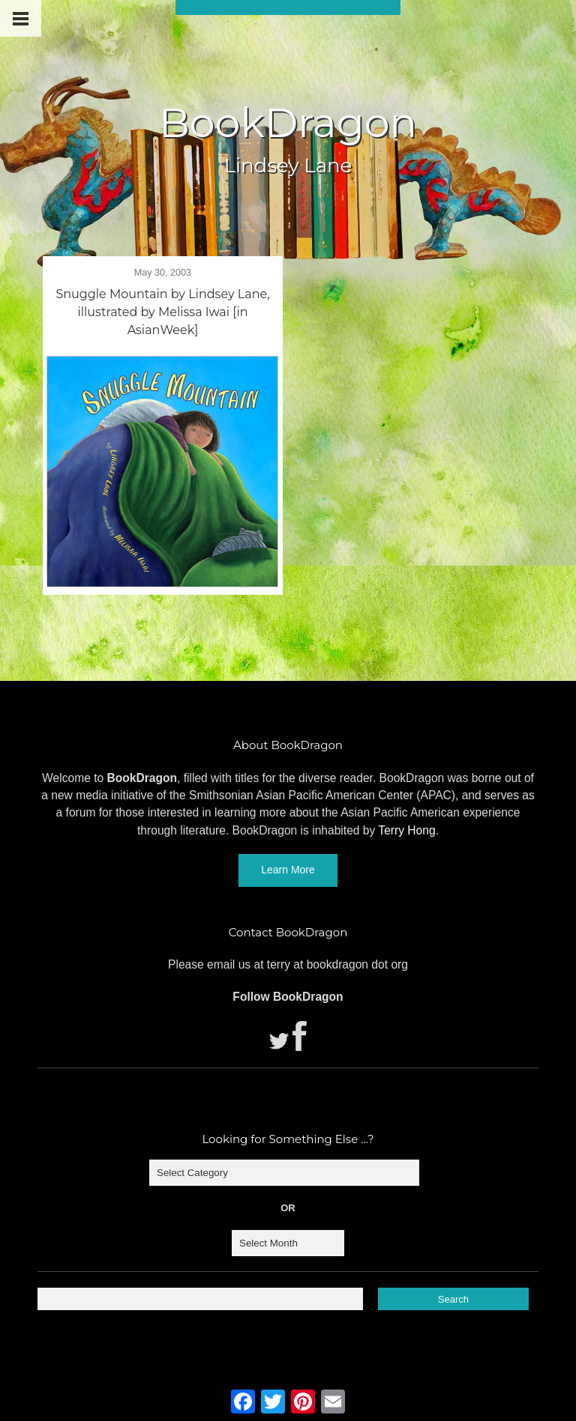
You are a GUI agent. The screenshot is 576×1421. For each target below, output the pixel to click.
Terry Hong (406, 830)
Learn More (288, 870)
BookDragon (288, 123)
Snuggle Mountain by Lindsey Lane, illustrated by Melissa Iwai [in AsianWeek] (162, 312)
